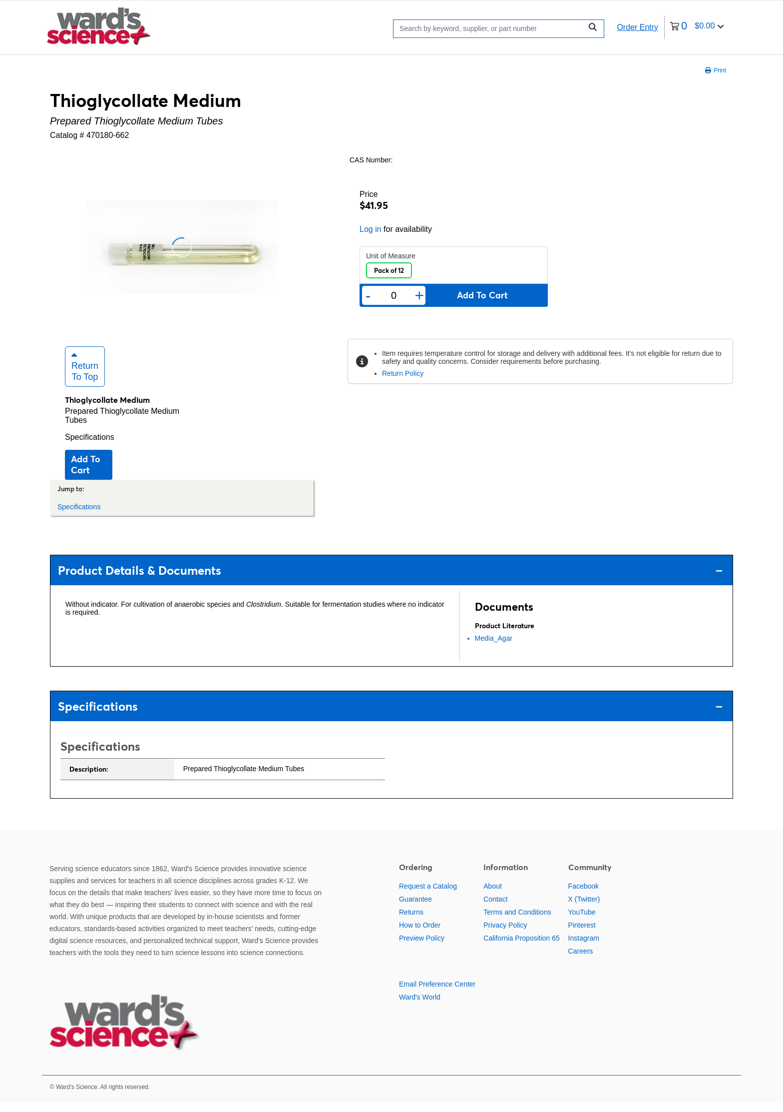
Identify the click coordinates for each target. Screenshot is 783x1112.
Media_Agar (494, 648)
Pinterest (582, 935)
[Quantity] (393, 295)
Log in (371, 229)
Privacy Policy (505, 935)
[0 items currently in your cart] (697, 27)
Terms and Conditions (517, 922)
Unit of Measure (390, 256)
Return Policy (402, 373)
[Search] (490, 28)
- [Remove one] (368, 295)
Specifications (89, 446)
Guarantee (415, 909)
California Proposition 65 (521, 948)
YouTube (582, 922)
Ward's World (419, 1007)
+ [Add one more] (419, 295)
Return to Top (84, 375)
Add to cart (85, 474)
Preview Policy (421, 948)
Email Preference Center (437, 994)
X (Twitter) (584, 909)
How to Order (419, 935)
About (492, 896)
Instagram (583, 948)
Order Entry (637, 27)
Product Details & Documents (390, 580)
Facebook (583, 896)
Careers (580, 961)
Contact (495, 909)
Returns (411, 922)
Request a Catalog (428, 896)
